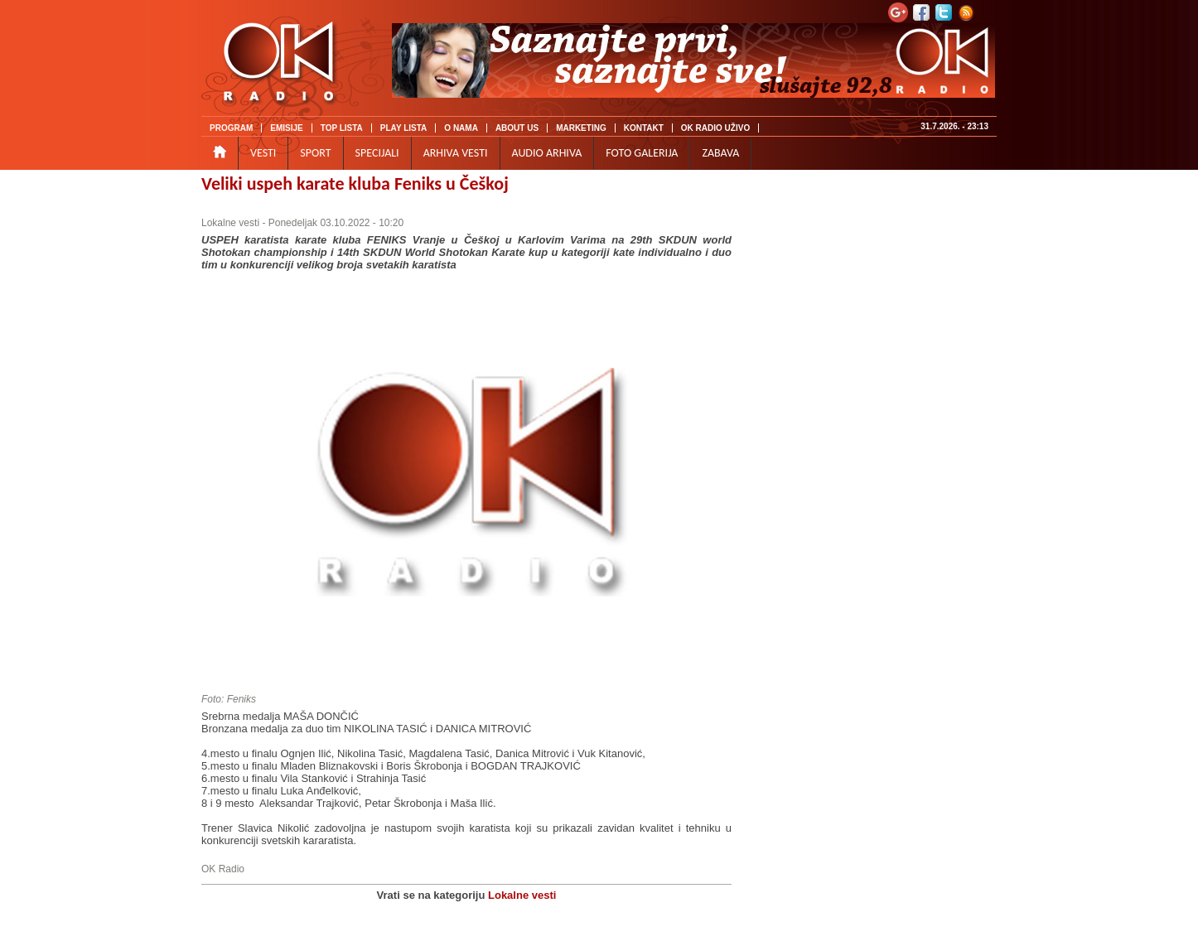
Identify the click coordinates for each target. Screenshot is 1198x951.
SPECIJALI (377, 153)
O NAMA (461, 128)
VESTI (263, 153)
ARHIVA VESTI (455, 153)
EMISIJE (286, 128)
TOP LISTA (342, 128)
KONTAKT (644, 128)
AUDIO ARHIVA (547, 153)
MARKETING (581, 128)
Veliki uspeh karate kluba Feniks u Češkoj (355, 183)
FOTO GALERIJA (642, 153)
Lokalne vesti (230, 223)
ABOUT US (517, 128)
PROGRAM (231, 128)
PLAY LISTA (404, 128)
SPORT (315, 153)
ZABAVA (720, 153)
